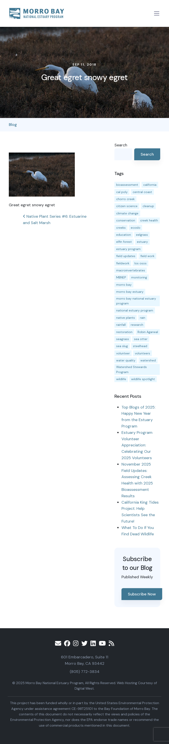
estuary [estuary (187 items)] (142, 242)
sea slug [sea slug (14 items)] (122, 346)
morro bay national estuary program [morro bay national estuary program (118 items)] (136, 300)
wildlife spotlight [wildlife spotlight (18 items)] (143, 379)
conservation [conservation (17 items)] (125, 220)
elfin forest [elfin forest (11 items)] (124, 242)
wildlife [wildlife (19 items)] (121, 379)
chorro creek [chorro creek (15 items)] (125, 199)
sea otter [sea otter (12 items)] (140, 339)
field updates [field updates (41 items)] (125, 256)
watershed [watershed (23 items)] (148, 360)
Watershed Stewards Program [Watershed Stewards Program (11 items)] (131, 369)
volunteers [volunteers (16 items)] (142, 353)
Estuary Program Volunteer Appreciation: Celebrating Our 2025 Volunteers (136, 445)
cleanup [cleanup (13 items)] (148, 206)
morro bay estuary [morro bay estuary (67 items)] (129, 292)
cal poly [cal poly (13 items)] (122, 192)
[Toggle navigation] (156, 13)
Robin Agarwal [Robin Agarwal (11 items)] (148, 332)
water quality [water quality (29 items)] (125, 360)
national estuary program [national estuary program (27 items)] (134, 310)
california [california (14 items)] (149, 185)
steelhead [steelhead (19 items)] (140, 346)
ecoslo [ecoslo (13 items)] (135, 228)
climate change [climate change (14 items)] (127, 213)
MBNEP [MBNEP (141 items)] (121, 277)
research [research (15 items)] (137, 325)
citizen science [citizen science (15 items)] (127, 206)
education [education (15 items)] (123, 235)
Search (120, 145)
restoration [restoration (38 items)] (124, 332)
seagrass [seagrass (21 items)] (122, 339)
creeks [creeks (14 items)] (121, 228)
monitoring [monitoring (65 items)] (139, 277)
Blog (13, 124)
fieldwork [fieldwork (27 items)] (122, 263)
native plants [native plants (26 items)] (125, 318)
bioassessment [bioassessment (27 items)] (127, 185)
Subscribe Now (142, 594)
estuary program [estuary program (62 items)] (128, 249)
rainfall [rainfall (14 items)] (121, 325)
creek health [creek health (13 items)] (149, 220)
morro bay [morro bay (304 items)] (124, 285)
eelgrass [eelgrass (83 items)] (142, 235)
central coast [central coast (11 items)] (142, 192)
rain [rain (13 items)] (142, 318)
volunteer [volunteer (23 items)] (123, 353)
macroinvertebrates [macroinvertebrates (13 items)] (130, 270)
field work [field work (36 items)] (147, 256)
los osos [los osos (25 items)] (140, 263)
